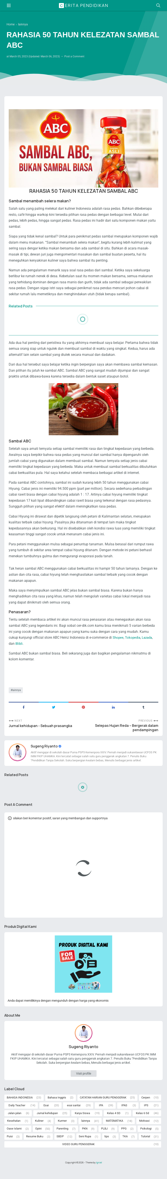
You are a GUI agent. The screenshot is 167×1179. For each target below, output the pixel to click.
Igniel (99, 1172)
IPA (101, 1113)
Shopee (118, 643)
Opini (38, 1138)
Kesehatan (13, 1130)
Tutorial (145, 1146)
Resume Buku (34, 1146)
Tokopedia (134, 643)
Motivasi (144, 1130)
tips (106, 1146)
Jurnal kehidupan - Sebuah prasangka (40, 733)
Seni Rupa (85, 1146)
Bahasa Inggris (57, 1105)
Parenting (62, 1138)
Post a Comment (74, 56)
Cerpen (145, 1105)
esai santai (73, 1113)
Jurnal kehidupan (47, 1122)
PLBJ (104, 1138)
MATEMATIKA (114, 1130)
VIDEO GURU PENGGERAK (78, 1154)
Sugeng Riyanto (44, 753)
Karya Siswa (82, 1122)
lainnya (16, 696)
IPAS (124, 1113)
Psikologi (146, 1138)
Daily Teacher (16, 1113)
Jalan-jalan (14, 1122)
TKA (125, 1146)
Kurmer (62, 1130)
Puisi (10, 1146)
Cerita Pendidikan (84, 5)
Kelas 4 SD (113, 1122)
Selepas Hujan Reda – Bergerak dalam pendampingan (126, 735)
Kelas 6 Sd (142, 1122)
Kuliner (39, 1130)
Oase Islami (14, 1138)
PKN (84, 1138)
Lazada (149, 643)
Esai (46, 1113)
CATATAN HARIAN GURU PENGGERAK (103, 1105)
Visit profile (83, 1081)
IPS (146, 1113)
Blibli (19, 649)
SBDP (60, 1146)
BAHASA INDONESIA (20, 1105)
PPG (124, 1138)
